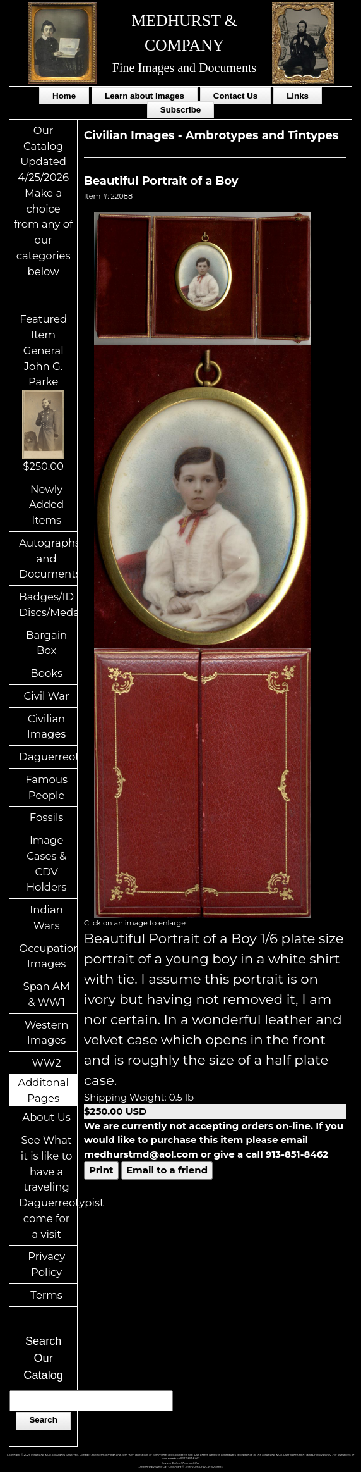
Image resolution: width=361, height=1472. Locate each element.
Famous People (46, 787)
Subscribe (180, 109)
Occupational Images (48, 956)
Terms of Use (190, 1462)
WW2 (46, 1062)
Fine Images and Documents (184, 68)
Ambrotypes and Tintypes (262, 135)
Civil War (46, 696)
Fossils (47, 817)
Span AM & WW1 (46, 994)
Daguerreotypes (48, 756)
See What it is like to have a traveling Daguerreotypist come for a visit (48, 1187)
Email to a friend (167, 1170)
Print (101, 1170)
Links (298, 96)
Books (46, 673)
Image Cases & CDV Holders (47, 863)
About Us (46, 1117)
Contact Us (235, 96)
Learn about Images (144, 96)
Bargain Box (46, 643)
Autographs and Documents (48, 558)
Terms (46, 1295)
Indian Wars (46, 917)
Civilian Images (46, 726)
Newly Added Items (46, 505)
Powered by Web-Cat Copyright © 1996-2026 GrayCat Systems (181, 1466)
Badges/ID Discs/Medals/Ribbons (48, 604)
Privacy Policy (46, 1264)
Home (64, 96)
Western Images (46, 1032)
